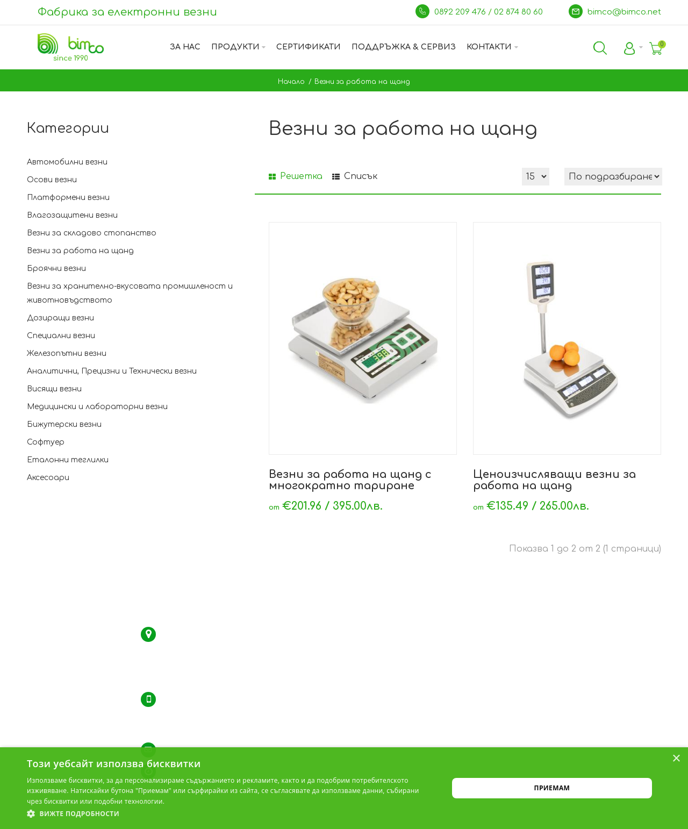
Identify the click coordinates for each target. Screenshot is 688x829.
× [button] (676, 759)
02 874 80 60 (519, 12)
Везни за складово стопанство (91, 233)
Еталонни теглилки (68, 460)
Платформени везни (68, 198)
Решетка (295, 176)
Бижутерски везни (64, 424)
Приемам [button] (552, 787)
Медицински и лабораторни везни (97, 407)
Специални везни (61, 336)
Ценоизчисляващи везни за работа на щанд (554, 480)
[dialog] (344, 788)
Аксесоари (48, 478)
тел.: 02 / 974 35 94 (195, 714)
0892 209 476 (461, 12)
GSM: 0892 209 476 (192, 728)
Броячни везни (56, 269)
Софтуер (45, 442)
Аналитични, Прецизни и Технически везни (112, 371)
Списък (354, 176)
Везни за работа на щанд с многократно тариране (350, 480)
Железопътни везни (66, 353)
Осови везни (52, 180)
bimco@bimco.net (624, 12)
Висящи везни (54, 389)
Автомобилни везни (67, 162)
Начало (291, 81)
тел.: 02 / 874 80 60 (194, 699)
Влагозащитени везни (72, 215)
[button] (231, 814)
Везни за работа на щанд (362, 81)
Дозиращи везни (60, 318)
